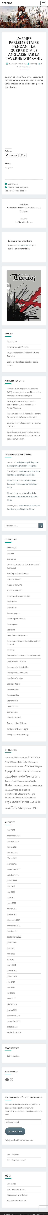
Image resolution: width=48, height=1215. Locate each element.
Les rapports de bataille (17, 667)
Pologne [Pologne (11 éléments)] (31, 794)
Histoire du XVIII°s (15, 590)
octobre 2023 (13, 852)
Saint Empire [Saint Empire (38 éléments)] (21, 802)
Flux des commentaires (17, 1195)
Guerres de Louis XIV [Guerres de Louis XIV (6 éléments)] (12, 781)
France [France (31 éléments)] (18, 771)
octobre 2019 (13, 1026)
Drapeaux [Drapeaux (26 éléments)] (30, 766)
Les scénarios (13, 689)
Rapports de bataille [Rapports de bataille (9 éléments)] (24, 797)
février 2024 (12, 847)
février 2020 (12, 1004)
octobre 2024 (13, 841)
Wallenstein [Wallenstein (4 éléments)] (28, 808)
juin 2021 (11, 948)
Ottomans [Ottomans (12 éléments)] (22, 794)
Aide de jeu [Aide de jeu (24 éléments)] (34, 757)
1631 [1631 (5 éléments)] (11, 758)
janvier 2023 (12, 863)
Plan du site (12, 341)
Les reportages (13, 683)
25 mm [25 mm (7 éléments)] (7, 758)
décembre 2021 (13, 920)
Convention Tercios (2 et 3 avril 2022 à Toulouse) (24, 207)
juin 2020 (11, 982)
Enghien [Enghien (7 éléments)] (39, 767)
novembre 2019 (13, 1021)
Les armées (13, 184)
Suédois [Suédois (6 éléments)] (7, 808)
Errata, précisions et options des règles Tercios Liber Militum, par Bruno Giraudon (21, 404)
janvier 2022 (12, 914)
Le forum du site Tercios (17, 347)
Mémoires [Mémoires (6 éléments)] (8, 790)
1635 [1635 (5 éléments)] (19, 758)
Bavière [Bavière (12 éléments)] (28, 762)
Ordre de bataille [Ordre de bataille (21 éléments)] (21, 789)
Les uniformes (13, 706)
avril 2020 (11, 993)
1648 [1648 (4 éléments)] (26, 758)
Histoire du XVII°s (14, 585)
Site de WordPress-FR (16, 1200)
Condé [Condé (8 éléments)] (13, 766)
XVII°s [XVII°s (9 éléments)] (35, 808)
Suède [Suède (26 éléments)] (36, 802)
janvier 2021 (12, 970)
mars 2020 (11, 998)
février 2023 (12, 858)
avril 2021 (11, 959)
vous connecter (24, 245)
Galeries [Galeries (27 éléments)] (27, 771)
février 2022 (12, 908)
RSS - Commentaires (16, 1160)
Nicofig (33, 64)
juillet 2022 (12, 880)
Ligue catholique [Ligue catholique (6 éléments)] (21, 785)
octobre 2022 (13, 875)
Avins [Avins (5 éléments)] (15, 762)
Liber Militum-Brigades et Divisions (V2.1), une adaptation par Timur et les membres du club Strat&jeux (24, 392)
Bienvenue (11, 559)
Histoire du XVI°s (14, 579)
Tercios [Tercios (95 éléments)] (16, 807)
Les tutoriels (12, 700)
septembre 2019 (14, 1032)
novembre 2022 (13, 869)
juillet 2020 (12, 976)
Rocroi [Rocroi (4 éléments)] (34, 798)
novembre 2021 (13, 925)
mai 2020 (11, 987)
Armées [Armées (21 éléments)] (9, 761)
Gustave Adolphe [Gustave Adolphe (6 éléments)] (30, 781)
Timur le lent (13, 480)
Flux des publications (16, 1189)
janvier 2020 (12, 1010)
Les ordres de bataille (16, 661)
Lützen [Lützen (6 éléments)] (40, 785)
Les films (11, 629)
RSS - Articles (13, 1154)
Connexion (11, 1183)
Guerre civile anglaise (18, 187)
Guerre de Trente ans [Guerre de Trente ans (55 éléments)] (25, 776)
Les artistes (12, 607)
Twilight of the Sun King (17, 734)
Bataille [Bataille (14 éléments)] (21, 762)
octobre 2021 (13, 931)
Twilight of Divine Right (17, 729)
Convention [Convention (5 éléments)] (20, 767)
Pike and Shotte (14, 717)
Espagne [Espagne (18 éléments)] (9, 771)
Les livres (11, 650)
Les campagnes (13, 613)
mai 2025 (11, 830)
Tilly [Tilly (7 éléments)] (23, 808)
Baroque (10, 553)
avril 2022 (11, 897)
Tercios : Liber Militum (16, 723)
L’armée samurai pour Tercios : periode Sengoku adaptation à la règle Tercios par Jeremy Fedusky (23, 435)
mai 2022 (11, 892)
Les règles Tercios (15, 678)
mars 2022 (11, 903)
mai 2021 (11, 953)
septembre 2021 (14, 937)
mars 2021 (11, 965)
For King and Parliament (17, 573)
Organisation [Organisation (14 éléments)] (11, 793)
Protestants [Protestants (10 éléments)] (10, 797)
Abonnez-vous (15, 1131)
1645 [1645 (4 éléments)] (23, 758)
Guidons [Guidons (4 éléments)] (21, 781)
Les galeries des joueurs (17, 635)
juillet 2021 (12, 942)
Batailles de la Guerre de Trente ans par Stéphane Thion (22, 484)
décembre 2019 (13, 1015)
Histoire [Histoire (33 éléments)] (10, 785)
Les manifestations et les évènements (24, 655)
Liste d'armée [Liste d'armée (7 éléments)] (32, 785)
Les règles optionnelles (17, 672)
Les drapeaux (12, 624)
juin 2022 (11, 886)
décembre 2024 (13, 835)
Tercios (7, 3)
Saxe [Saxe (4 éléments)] (31, 802)
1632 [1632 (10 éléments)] (16, 757)
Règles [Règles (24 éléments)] (9, 802)
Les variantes (13, 712)
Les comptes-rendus (16, 618)
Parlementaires (12, 190)
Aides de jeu (12, 547)
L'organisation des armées (18, 596)
